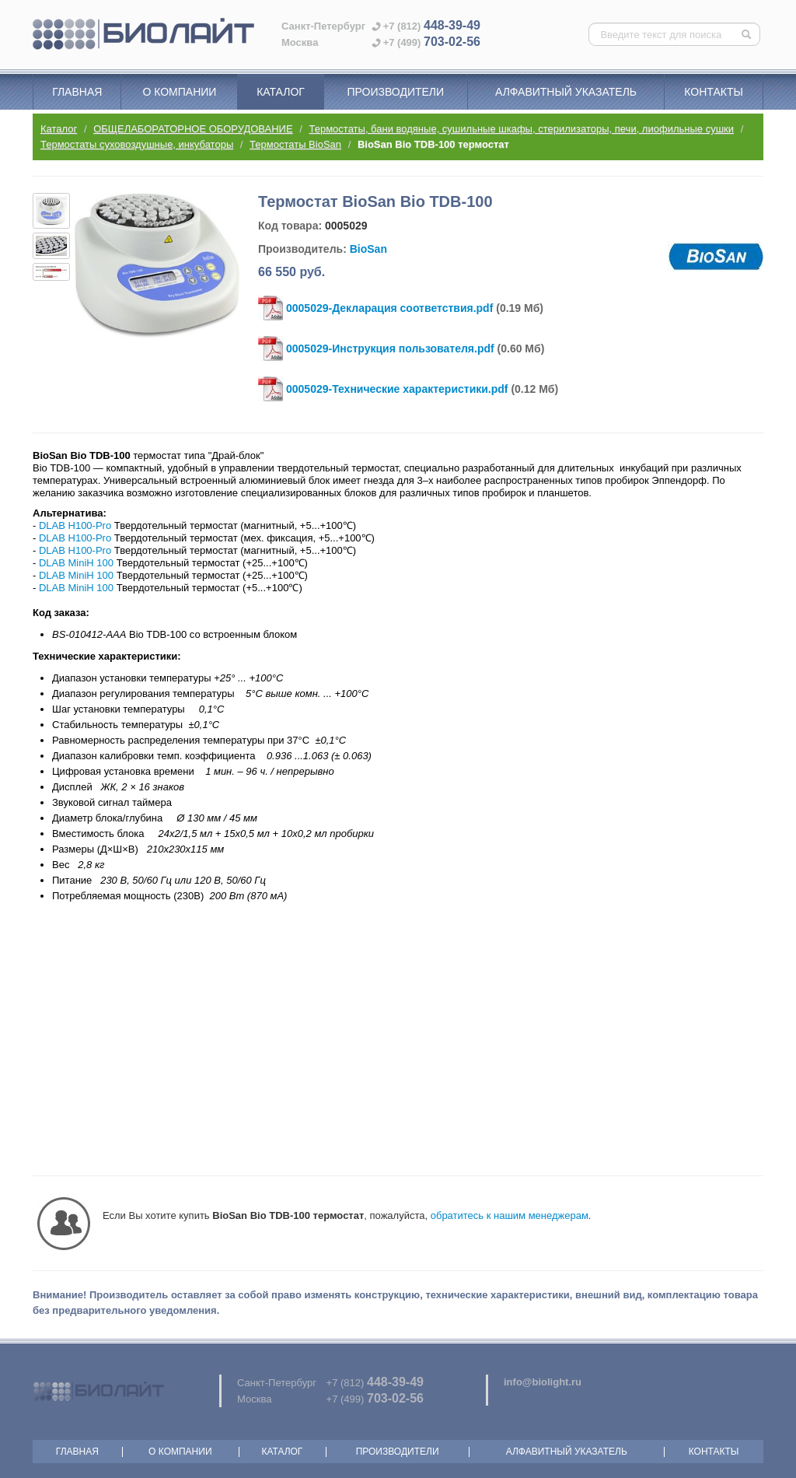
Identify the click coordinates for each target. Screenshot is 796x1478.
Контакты (713, 92)
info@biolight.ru (542, 1382)
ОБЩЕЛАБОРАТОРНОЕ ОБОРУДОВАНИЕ (192, 129)
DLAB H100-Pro (75, 525)
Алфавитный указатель (566, 92)
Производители (395, 92)
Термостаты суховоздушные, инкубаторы (136, 144)
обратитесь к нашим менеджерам (509, 1215)
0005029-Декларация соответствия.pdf (389, 308)
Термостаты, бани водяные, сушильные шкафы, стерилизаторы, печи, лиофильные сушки (522, 129)
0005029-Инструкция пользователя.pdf (390, 348)
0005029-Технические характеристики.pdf (397, 389)
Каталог (281, 92)
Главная (77, 92)
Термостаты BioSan (295, 144)
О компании (179, 92)
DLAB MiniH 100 (76, 563)
